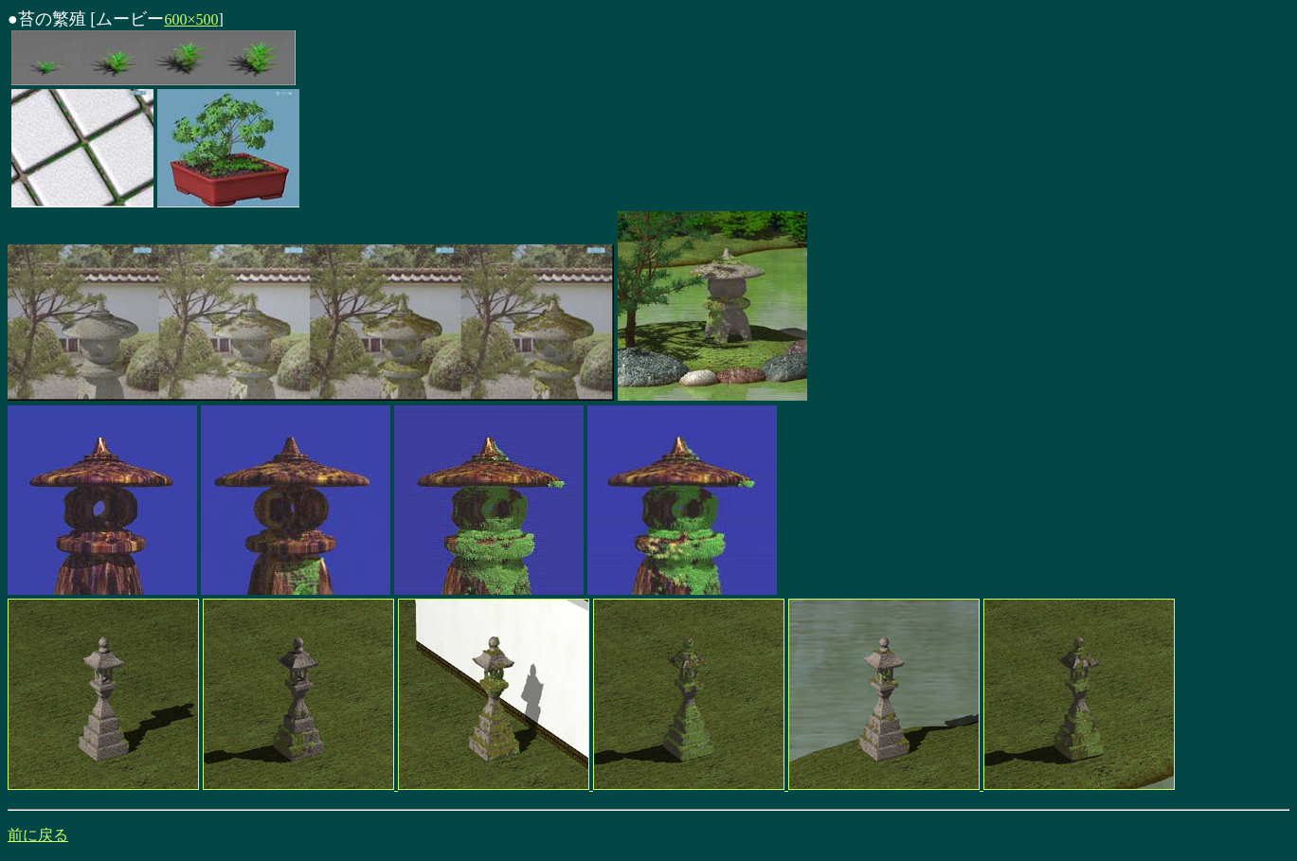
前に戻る (38, 835)
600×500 (191, 19)
